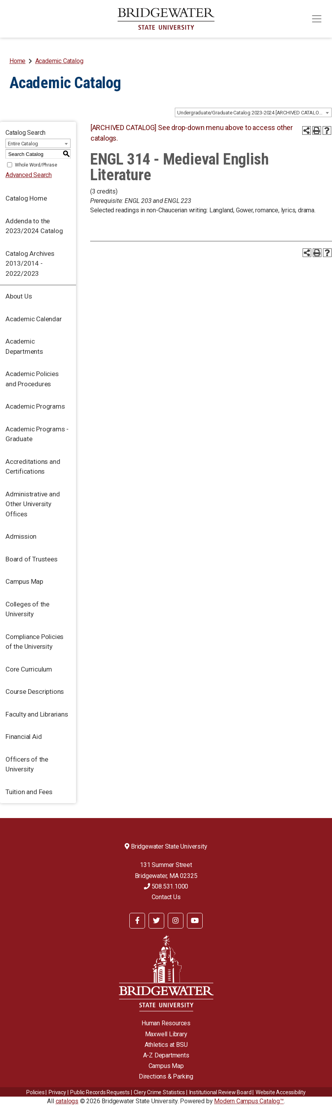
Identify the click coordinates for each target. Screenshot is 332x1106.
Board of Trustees (31, 559)
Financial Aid (23, 736)
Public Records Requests (99, 1092)
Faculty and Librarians (36, 714)
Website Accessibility (281, 1092)
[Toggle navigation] (317, 19)
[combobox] (253, 112)
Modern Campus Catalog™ (249, 1101)
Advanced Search (28, 175)
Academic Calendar (33, 319)
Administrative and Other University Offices (32, 504)
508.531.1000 (166, 886)
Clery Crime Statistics (159, 1092)
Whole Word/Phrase (36, 165)
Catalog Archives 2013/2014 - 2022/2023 (29, 263)
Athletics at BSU (166, 1044)
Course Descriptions (34, 691)
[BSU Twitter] (156, 921)
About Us (18, 296)
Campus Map (24, 581)
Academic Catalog (59, 61)
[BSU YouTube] (195, 921)
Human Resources (166, 1023)
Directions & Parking (166, 1076)
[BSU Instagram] (175, 921)
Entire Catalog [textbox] (23, 144)
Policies (35, 1092)
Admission (20, 536)
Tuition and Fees (29, 792)
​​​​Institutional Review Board (220, 1092)
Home (17, 61)
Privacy (57, 1092)
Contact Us (166, 897)
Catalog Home (26, 198)
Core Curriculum (28, 669)
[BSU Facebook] (137, 921)
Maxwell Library (166, 1034)
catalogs (67, 1101)
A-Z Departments (166, 1055)
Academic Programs (35, 406)
